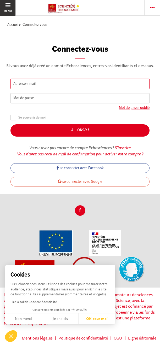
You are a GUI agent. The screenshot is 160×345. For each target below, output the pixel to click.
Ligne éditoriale (142, 338)
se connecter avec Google (80, 181)
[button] (11, 336)
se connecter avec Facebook (80, 168)
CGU (118, 338)
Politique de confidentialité (83, 338)
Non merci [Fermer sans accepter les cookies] (23, 318)
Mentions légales (37, 338)
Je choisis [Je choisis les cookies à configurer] (60, 318)
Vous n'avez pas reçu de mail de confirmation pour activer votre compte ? (80, 153)
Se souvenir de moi (28, 117)
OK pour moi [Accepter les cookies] (97, 318)
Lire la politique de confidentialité (33, 301)
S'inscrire (123, 147)
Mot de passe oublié (134, 107)
